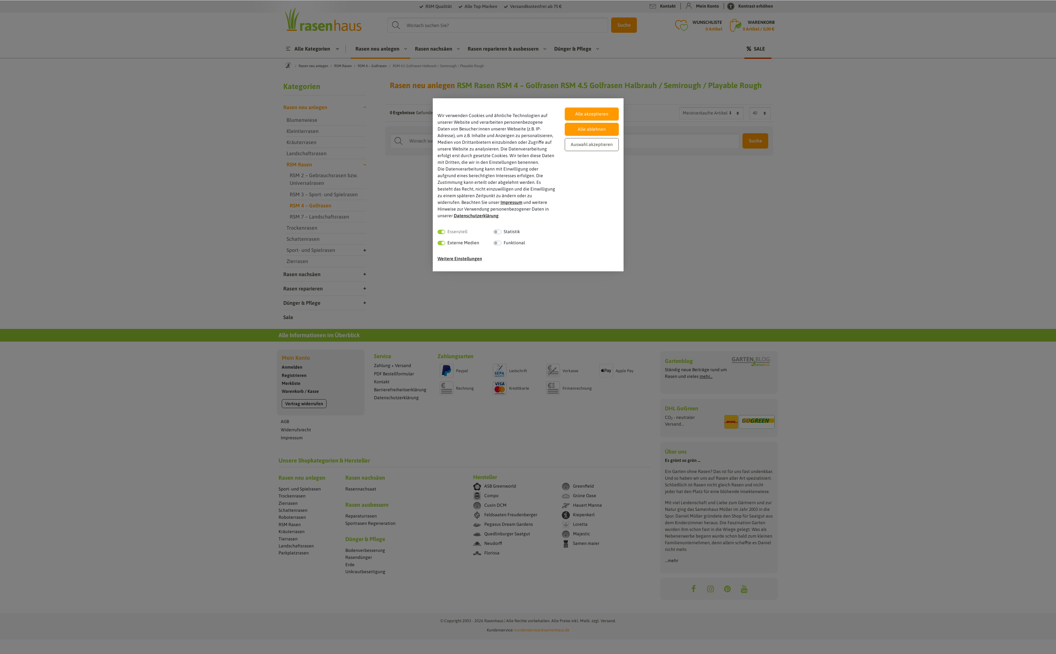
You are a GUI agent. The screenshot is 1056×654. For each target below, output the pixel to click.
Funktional (514, 242)
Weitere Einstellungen (460, 258)
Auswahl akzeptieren (592, 144)
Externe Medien (463, 242)
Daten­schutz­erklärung (476, 215)
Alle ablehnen (592, 129)
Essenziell (457, 231)
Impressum (511, 202)
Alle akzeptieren (591, 113)
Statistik (512, 231)
